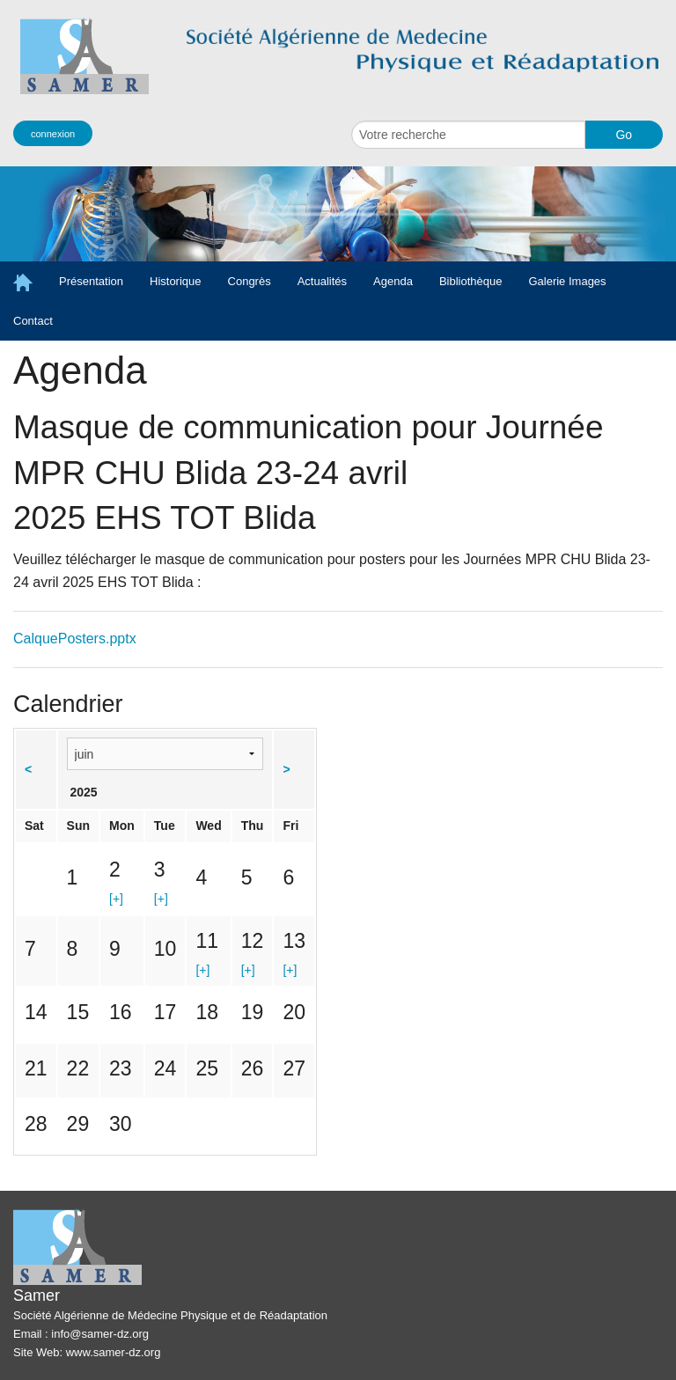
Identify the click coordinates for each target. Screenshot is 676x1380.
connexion (53, 133)
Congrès (249, 281)
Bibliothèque (471, 281)
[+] (116, 899)
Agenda (393, 281)
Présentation (91, 281)
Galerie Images (567, 281)
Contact (33, 320)
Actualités (322, 281)
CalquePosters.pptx (74, 638)
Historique (176, 281)
